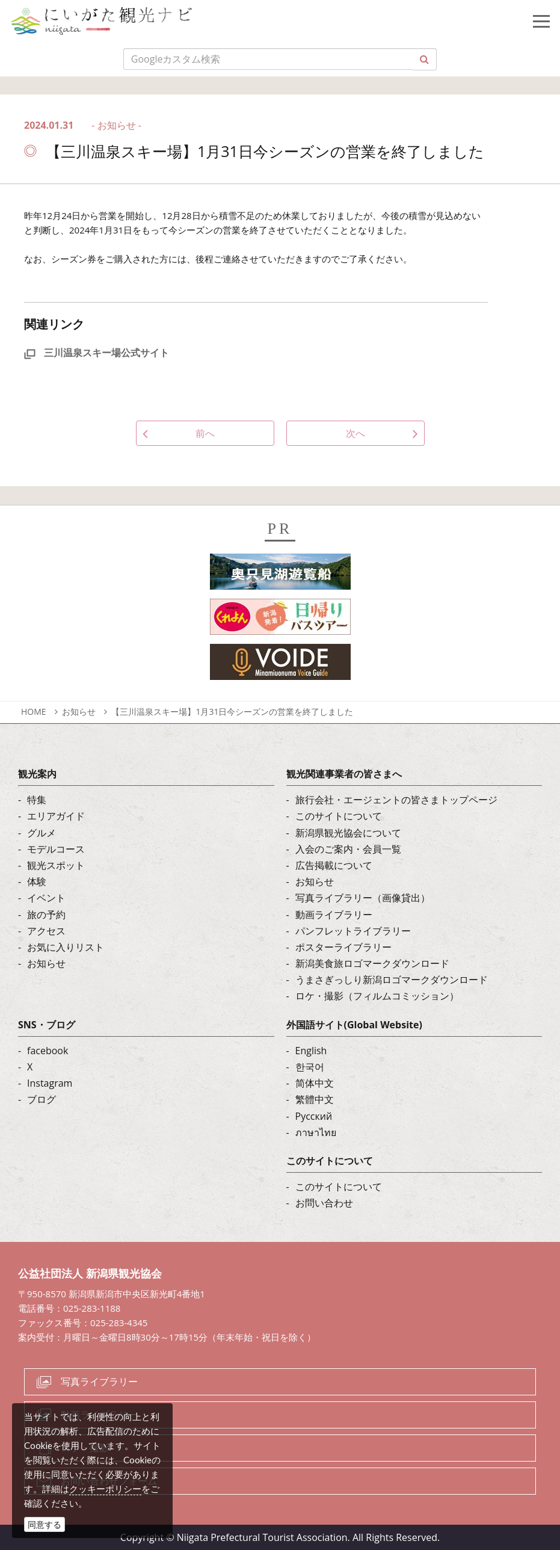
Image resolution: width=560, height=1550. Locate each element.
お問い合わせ (324, 1202)
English (311, 1050)
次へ (355, 433)
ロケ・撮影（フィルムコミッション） (377, 995)
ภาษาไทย (315, 1132)
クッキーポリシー (105, 1489)
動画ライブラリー (333, 914)
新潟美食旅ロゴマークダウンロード (372, 963)
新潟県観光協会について (348, 832)
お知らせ (79, 711)
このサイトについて (338, 816)
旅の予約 (46, 914)
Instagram (49, 1083)
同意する (44, 1524)
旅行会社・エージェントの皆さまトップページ (396, 799)
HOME (33, 711)
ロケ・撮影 (85, 1447)
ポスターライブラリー (343, 947)
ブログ (41, 1099)
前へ (205, 433)
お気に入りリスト (65, 947)
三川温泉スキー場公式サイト (96, 352)
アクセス (46, 930)
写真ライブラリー (99, 1381)
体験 (36, 881)
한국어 (309, 1066)
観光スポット (56, 865)
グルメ (41, 832)
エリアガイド (56, 816)
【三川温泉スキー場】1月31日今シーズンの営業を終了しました (232, 711)
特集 (36, 799)
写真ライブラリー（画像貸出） (362, 897)
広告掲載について (333, 865)
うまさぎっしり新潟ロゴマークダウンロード (391, 979)
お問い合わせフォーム (109, 1480)
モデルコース (56, 849)
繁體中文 (314, 1099)
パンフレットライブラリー (353, 930)
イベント (46, 897)
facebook (47, 1050)
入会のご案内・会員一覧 (348, 849)
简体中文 (314, 1083)
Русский (314, 1116)
